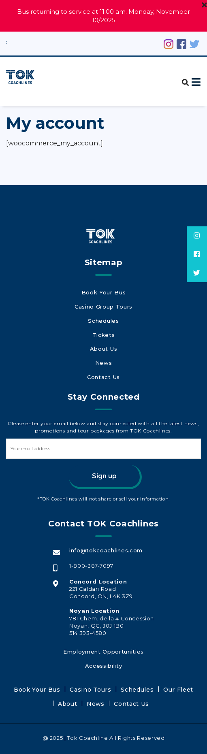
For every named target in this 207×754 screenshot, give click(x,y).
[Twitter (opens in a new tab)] (194, 43)
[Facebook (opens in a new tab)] (181, 43)
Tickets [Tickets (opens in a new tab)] (103, 333)
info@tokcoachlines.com (105, 542)
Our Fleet (153, 677)
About (182, 677)
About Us (103, 345)
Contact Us (103, 369)
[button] (182, 78)
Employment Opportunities (103, 642)
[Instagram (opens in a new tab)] (168, 43)
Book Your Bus (103, 297)
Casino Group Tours (103, 309)
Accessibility (103, 654)
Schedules (103, 321)
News (103, 357)
